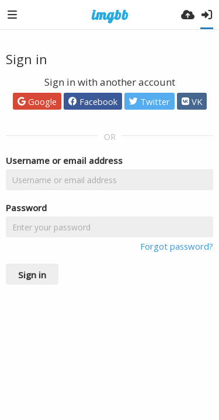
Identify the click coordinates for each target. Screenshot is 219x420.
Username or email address (64, 160)
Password (26, 208)
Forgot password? (176, 246)
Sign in (32, 275)
